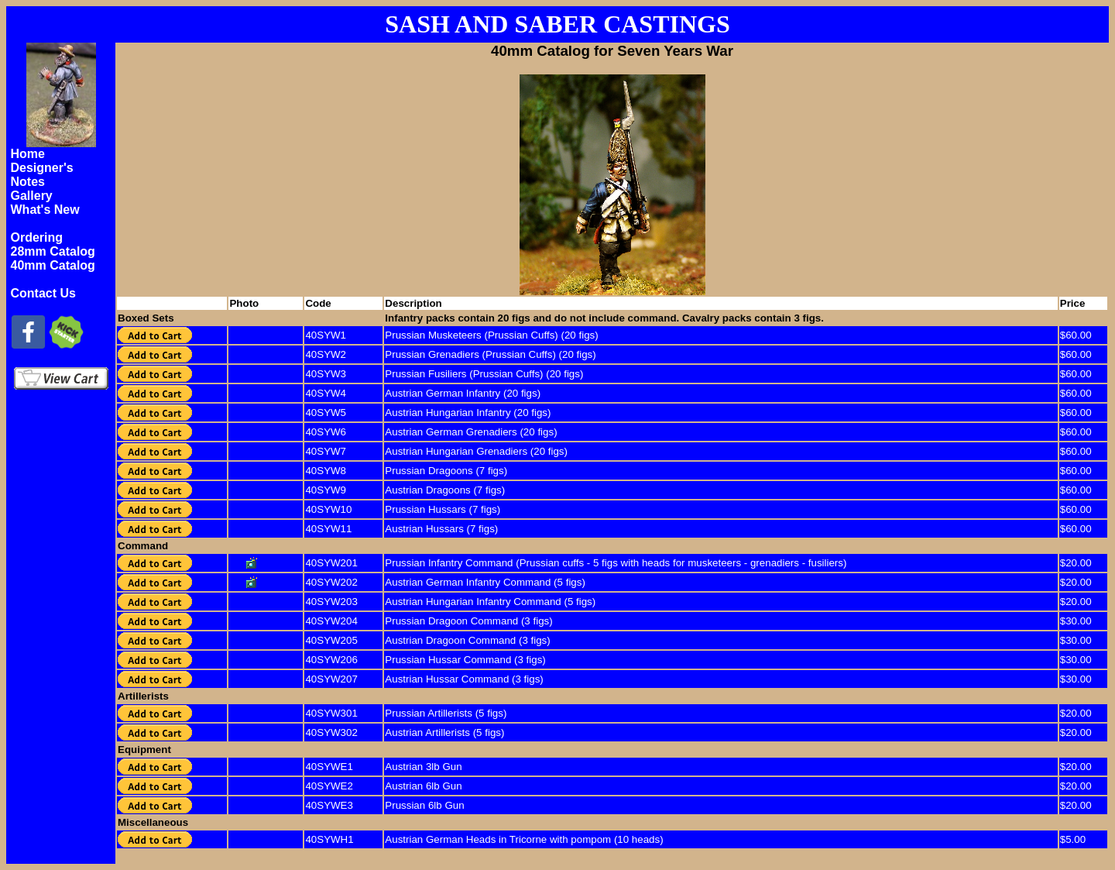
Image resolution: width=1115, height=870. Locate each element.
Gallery (32, 195)
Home (28, 153)
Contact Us (43, 293)
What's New (45, 209)
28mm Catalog (53, 251)
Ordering (37, 237)
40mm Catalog (53, 265)
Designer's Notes (42, 174)
